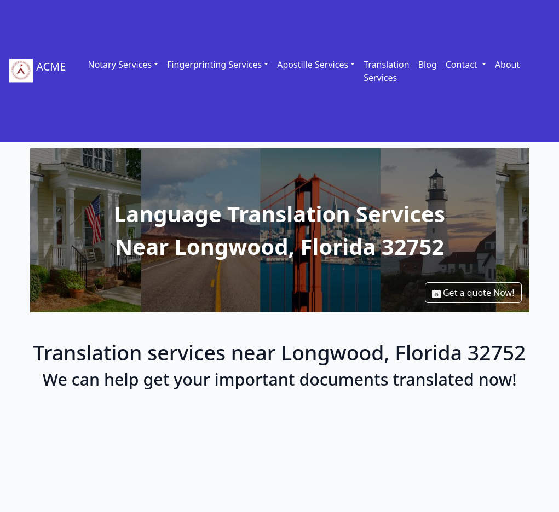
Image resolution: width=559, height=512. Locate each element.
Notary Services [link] (120, 65)
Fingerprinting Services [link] (214, 65)
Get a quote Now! (473, 293)
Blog (427, 65)
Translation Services (387, 71)
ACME (37, 71)
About (507, 65)
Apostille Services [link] (312, 65)
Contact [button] (463, 65)
